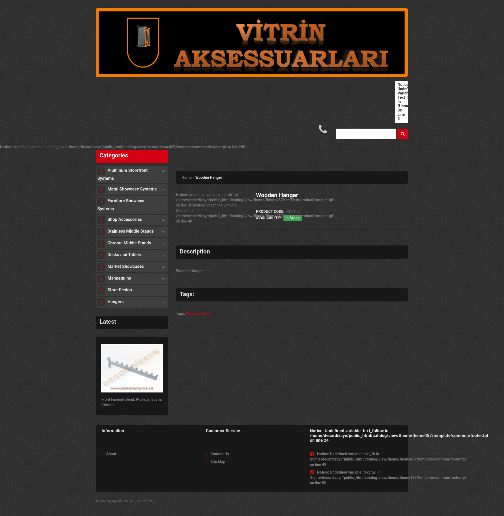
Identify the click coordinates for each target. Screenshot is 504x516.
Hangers (110, 302)
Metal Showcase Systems (127, 190)
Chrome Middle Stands (124, 244)
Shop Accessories (119, 220)
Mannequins (114, 279)
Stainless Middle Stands (125, 232)
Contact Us (217, 454)
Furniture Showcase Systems (121, 204)
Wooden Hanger (208, 177)
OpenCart (118, 501)
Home (186, 177)
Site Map (215, 461)
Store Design (114, 291)
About (109, 454)
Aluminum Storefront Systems (122, 174)
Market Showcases (120, 267)
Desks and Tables (119, 255)
